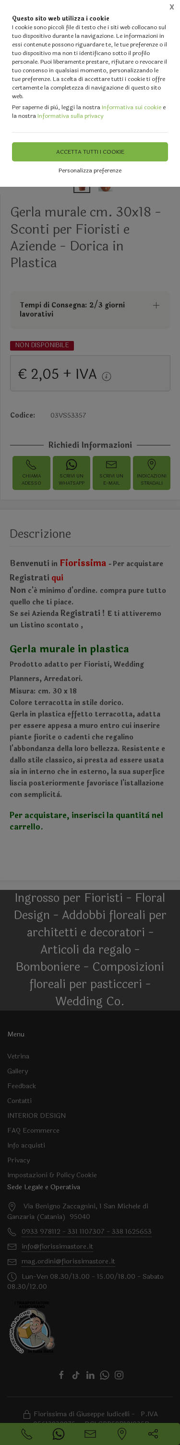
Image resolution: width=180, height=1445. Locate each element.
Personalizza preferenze (90, 170)
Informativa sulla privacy (70, 116)
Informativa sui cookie (131, 107)
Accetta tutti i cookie (90, 152)
